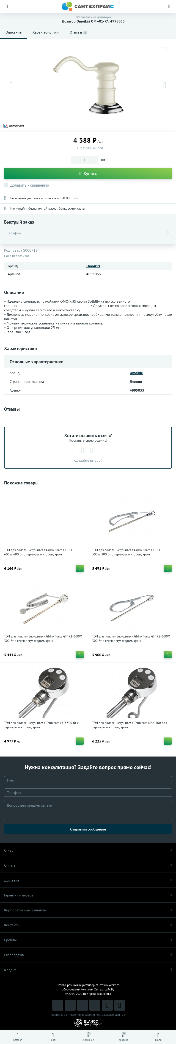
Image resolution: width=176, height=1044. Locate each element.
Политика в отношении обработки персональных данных (88, 1014)
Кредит (88, 969)
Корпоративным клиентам (88, 910)
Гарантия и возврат (88, 895)
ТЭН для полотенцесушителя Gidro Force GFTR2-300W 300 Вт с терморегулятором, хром (131, 638)
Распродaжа (88, 955)
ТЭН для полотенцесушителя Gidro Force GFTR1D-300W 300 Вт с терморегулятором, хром (128, 552)
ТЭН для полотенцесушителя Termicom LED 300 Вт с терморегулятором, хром (41, 725)
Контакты (88, 925)
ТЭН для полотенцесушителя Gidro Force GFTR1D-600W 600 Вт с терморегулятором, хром (40, 552)
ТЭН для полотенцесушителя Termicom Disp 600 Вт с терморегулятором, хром (129, 725)
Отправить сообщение (88, 829)
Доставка (88, 880)
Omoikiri (93, 266)
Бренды (88, 940)
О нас (88, 850)
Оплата (88, 865)
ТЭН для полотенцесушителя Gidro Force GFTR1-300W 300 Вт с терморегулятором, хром (43, 638)
